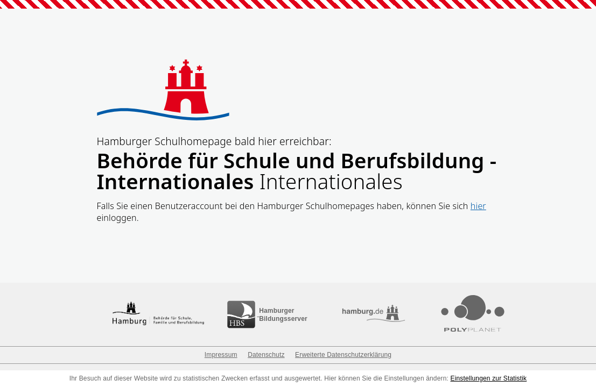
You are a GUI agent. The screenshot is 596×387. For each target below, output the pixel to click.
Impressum (221, 355)
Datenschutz (266, 355)
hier (478, 206)
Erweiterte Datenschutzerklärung (343, 355)
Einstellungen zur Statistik (489, 378)
